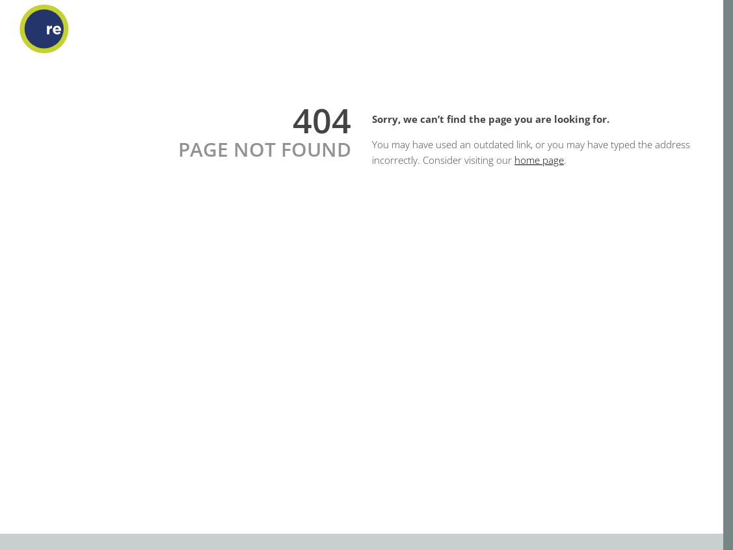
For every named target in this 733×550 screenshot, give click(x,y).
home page (539, 159)
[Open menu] (703, 29)
